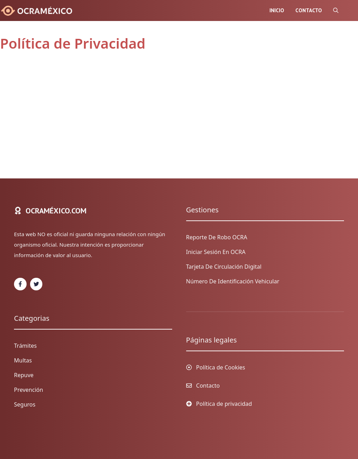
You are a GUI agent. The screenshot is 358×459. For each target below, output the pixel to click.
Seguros (24, 404)
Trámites (25, 345)
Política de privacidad (224, 404)
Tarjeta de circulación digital (224, 266)
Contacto (308, 10)
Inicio (276, 10)
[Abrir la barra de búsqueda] (336, 10)
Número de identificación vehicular (233, 281)
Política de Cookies (220, 367)
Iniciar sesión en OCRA (216, 252)
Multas (23, 360)
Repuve (24, 375)
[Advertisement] (172, 113)
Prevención (28, 390)
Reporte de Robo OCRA (216, 237)
